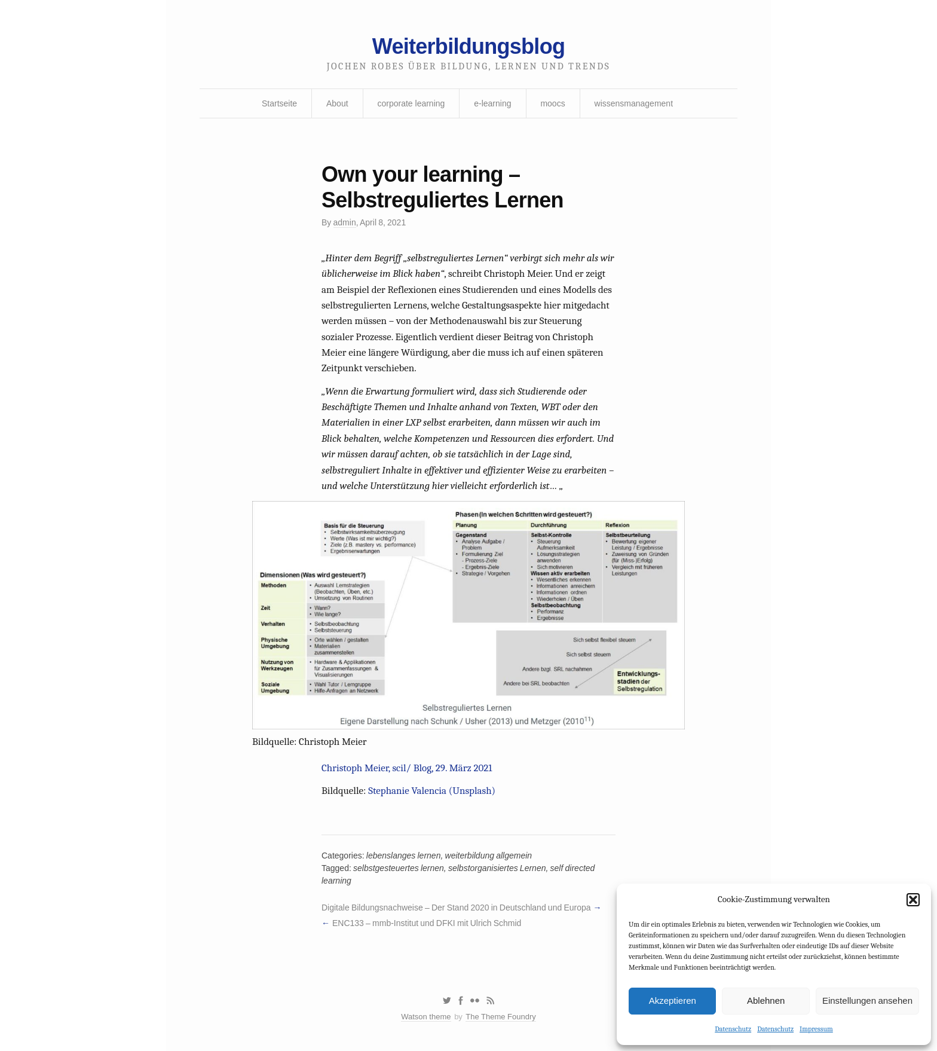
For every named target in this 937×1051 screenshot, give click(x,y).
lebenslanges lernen (403, 855)
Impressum (816, 1029)
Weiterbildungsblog (468, 46)
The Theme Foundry (501, 1016)
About (337, 103)
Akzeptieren (672, 1000)
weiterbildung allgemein (488, 855)
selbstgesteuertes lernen (398, 868)
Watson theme (426, 1016)
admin (344, 222)
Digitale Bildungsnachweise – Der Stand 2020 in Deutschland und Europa (456, 907)
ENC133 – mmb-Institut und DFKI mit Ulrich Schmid (426, 923)
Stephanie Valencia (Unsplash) (431, 790)
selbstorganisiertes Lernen (497, 868)
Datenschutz (733, 1029)
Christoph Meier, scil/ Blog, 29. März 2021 (406, 768)
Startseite (279, 103)
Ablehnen (766, 1000)
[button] (913, 900)
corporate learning (411, 103)
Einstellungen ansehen (867, 1000)
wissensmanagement (634, 103)
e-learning (492, 103)
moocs (552, 103)
